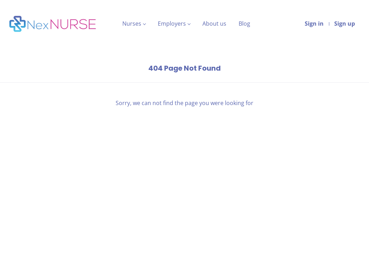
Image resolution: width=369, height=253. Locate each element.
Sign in (314, 23)
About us (214, 23)
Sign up (344, 23)
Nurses (131, 23)
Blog (244, 23)
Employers (172, 23)
